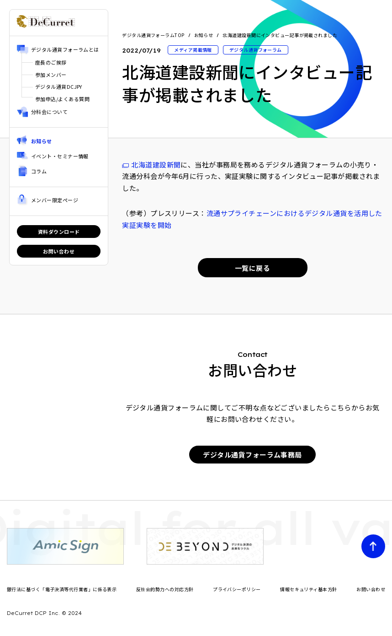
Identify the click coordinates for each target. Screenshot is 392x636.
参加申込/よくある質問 (62, 98)
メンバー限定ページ (54, 200)
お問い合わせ (58, 251)
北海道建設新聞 (155, 164)
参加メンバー (51, 74)
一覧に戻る (252, 268)
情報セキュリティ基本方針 (308, 589)
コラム (39, 171)
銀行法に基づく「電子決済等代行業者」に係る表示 (62, 589)
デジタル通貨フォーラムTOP (153, 35)
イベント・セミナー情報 (60, 156)
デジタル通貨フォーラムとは (65, 49)
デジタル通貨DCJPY (58, 86)
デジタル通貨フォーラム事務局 (252, 454)
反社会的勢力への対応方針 (164, 589)
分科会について (49, 111)
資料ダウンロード (59, 231)
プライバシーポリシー (237, 589)
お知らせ (41, 141)
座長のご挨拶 (51, 62)
